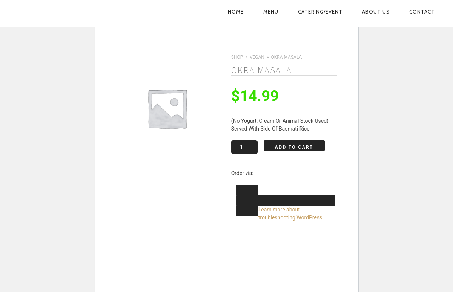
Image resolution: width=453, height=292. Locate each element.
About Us (376, 12)
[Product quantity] (244, 147)
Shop (237, 57)
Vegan (256, 57)
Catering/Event (320, 12)
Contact (422, 12)
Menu (270, 12)
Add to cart (294, 147)
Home (236, 12)
